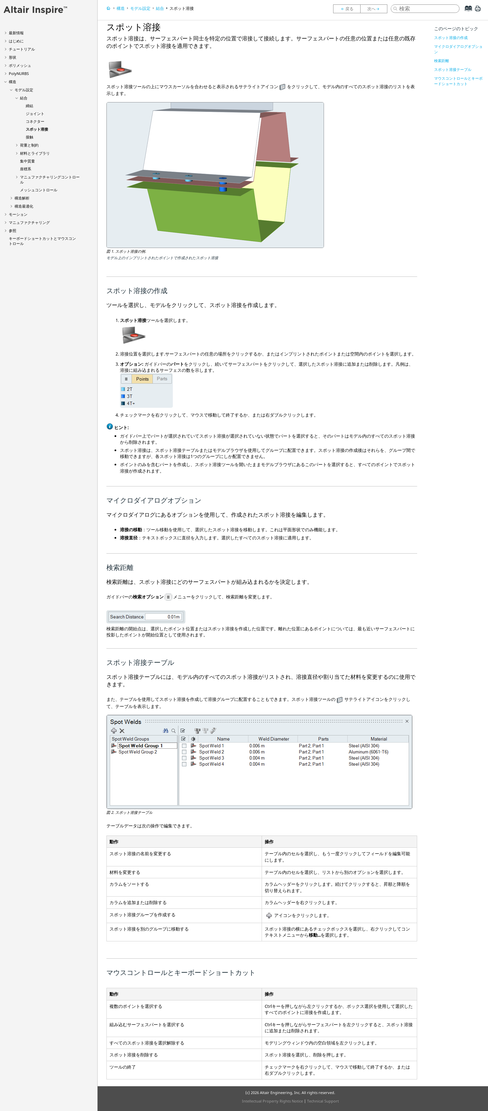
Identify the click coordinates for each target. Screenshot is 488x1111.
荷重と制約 (29, 145)
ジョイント (35, 113)
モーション (18, 214)
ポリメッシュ (20, 65)
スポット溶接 (37, 129)
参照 (12, 230)
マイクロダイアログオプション (458, 49)
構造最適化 (24, 206)
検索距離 (441, 60)
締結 (29, 105)
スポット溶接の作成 (451, 37)
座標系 (25, 168)
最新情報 (16, 32)
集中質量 (27, 161)
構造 (12, 81)
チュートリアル (22, 49)
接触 (29, 136)
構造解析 (22, 197)
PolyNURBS (19, 73)
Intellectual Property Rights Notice (272, 1101)
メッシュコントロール (38, 189)
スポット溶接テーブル (452, 69)
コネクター (35, 121)
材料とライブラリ (35, 153)
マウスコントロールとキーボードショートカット (458, 81)
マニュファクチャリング (29, 222)
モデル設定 (24, 89)
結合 (23, 97)
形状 (12, 57)
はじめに (16, 40)
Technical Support (323, 1101)
